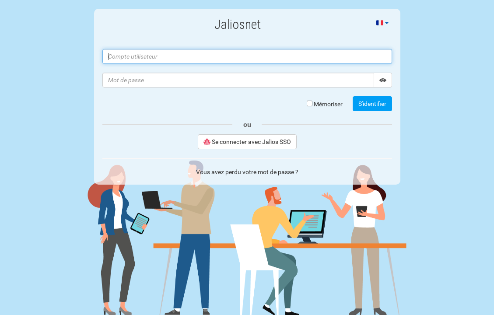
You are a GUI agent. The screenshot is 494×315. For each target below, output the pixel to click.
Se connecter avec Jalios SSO (247, 141)
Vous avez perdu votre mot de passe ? (247, 171)
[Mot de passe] (238, 80)
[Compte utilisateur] (247, 56)
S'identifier (372, 103)
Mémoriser (325, 104)
